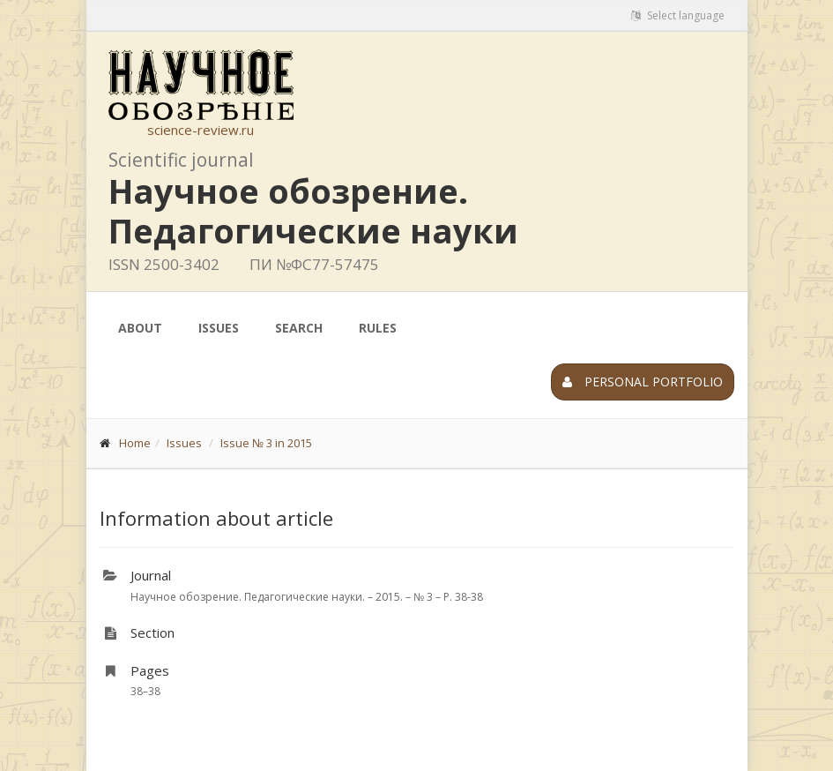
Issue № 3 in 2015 (266, 443)
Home (135, 443)
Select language (678, 15)
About (140, 327)
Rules (378, 327)
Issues (218, 327)
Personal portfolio (642, 381)
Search (299, 327)
